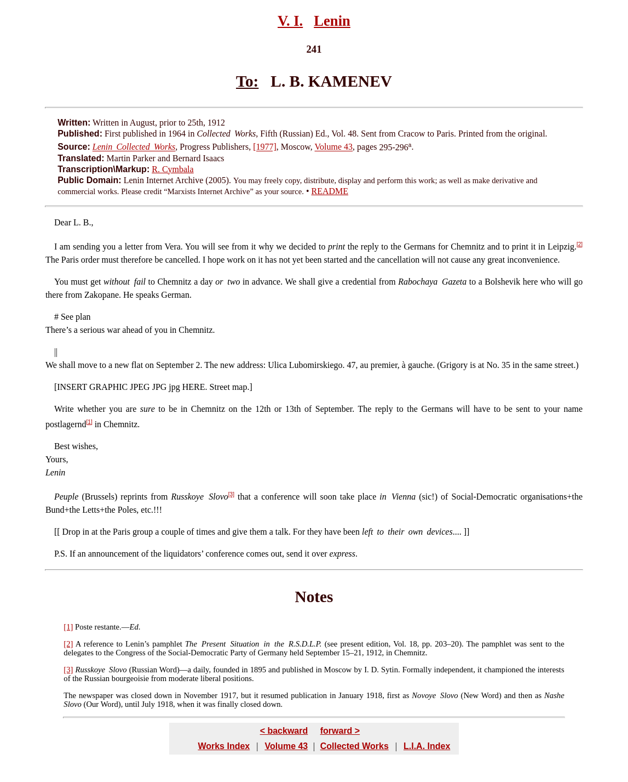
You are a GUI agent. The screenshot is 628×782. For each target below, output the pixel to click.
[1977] (264, 147)
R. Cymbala (172, 169)
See (67, 316)
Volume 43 (334, 147)
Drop (71, 531)
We (51, 365)
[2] (580, 244)
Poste (84, 626)
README (330, 191)
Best (62, 446)
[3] (231, 494)
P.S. (60, 553)
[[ (58, 531)
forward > (340, 730)
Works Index (224, 746)
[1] (90, 422)
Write (64, 408)
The (70, 695)
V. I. (290, 21)
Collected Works (354, 746)
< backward (284, 730)
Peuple (66, 496)
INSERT (72, 387)
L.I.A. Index (427, 746)
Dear (62, 222)
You (61, 281)
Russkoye (91, 669)
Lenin (332, 21)
